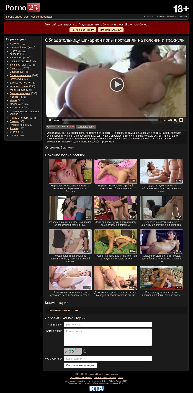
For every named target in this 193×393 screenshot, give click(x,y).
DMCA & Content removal (105, 377)
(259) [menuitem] (21, 124)
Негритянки (16, 107)
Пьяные (14, 121)
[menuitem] (14, 16)
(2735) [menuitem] (23, 64)
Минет (13, 100)
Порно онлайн (111, 374)
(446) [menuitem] (19, 71)
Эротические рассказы (38, 16)
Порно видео (14, 16)
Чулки (13, 135)
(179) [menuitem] (18, 96)
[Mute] (175, 120)
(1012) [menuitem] (22, 47)
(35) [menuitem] (17, 121)
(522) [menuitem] (19, 78)
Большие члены (19, 64)
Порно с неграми (19, 117)
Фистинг (14, 132)
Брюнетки (15, 68)
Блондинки (16, 57)
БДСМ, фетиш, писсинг (18, 52)
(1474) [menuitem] (20, 57)
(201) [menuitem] (24, 75)
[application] (116, 84)
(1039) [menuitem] (17, 135)
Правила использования (81, 377)
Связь (120, 377)
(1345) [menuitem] (19, 104)
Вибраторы (16, 71)
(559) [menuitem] (22, 86)
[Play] (116, 84)
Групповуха (16, 78)
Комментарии (85, 126)
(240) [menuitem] (17, 128)
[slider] (110, 120)
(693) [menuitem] (23, 93)
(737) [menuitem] (21, 89)
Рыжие (14, 128)
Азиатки (14, 44)
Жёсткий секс (17, 89)
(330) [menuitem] (23, 82)
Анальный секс (18, 47)
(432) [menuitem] (17, 100)
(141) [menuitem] (20, 107)
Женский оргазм (19, 86)
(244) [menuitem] (23, 117)
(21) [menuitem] (24, 112)
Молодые (15, 104)
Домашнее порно (20, 82)
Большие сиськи (19, 61)
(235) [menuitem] (18, 52)
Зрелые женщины (20, 93)
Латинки (14, 96)
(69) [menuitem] (17, 132)
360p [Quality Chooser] (170, 120)
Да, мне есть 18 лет (82, 29)
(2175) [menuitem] (23, 61)
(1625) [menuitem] (19, 68)
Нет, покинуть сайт (111, 29)
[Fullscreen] (181, 120)
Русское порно (18, 124)
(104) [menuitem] (17, 44)
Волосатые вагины (20, 75)
